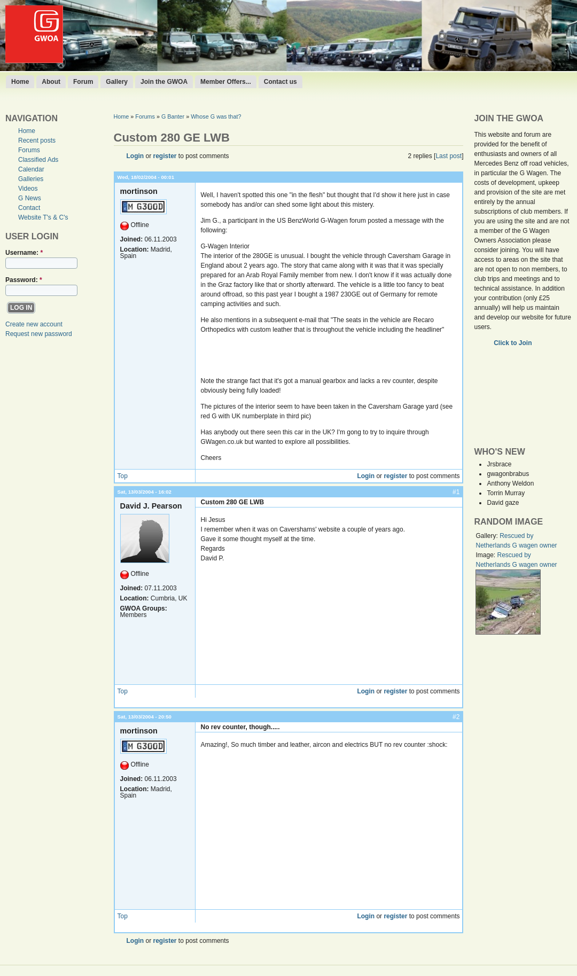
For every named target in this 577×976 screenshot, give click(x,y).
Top (123, 476)
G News (29, 198)
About (51, 81)
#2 (456, 717)
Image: (486, 555)
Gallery (117, 81)
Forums (29, 150)
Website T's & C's (43, 217)
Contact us (280, 81)
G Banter (172, 116)
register (165, 156)
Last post (448, 156)
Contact (29, 208)
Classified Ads (38, 159)
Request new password (38, 334)
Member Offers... (225, 81)
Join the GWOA (164, 81)
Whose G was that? (216, 116)
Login (135, 156)
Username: (24, 252)
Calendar (31, 169)
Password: (23, 280)
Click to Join (514, 343)
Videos (27, 188)
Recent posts (37, 140)
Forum (83, 81)
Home (20, 81)
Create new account (34, 324)
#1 (456, 492)
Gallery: (487, 536)
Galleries (30, 179)
